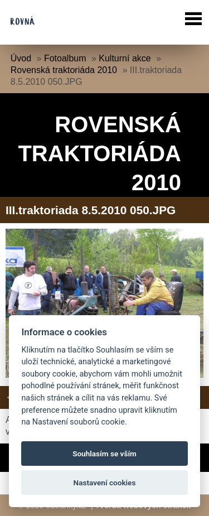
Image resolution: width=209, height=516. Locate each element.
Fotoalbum (65, 58)
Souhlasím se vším (104, 453)
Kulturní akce (124, 58)
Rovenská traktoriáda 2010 (64, 70)
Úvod (21, 58)
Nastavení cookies (105, 482)
